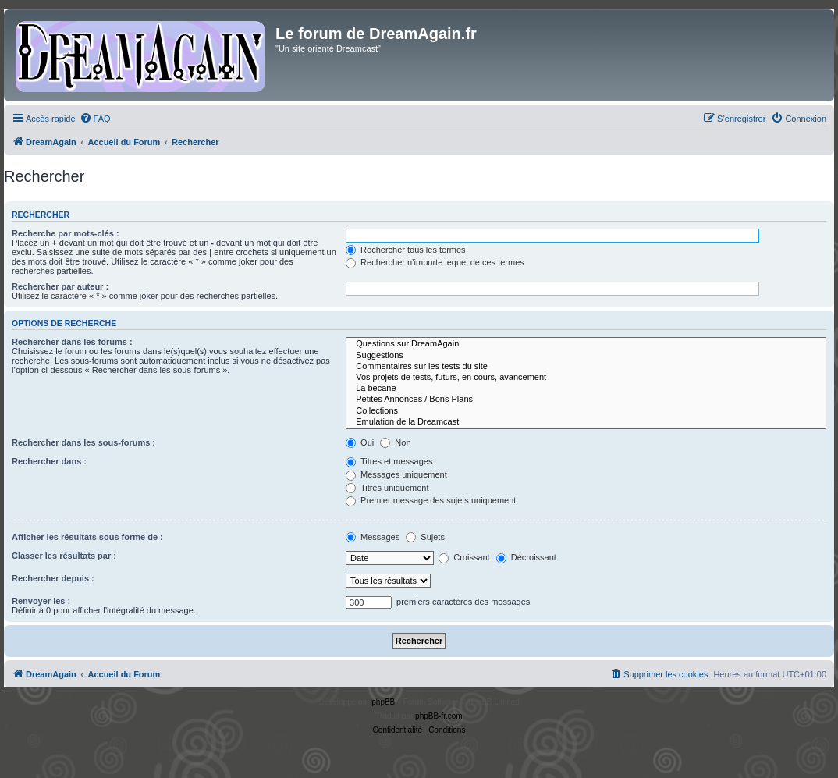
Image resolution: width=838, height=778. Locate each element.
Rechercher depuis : (53, 578)
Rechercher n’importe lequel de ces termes (435, 262)
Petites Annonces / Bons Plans (586, 399)
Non (395, 442)
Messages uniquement (396, 474)
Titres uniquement (387, 487)
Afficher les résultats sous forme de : (87, 537)
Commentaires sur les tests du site (586, 366)
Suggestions (586, 355)
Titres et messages (389, 461)
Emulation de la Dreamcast (586, 422)
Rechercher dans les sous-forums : (83, 442)
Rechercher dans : (49, 461)
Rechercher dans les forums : (72, 341)
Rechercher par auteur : (60, 286)
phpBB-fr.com (439, 716)
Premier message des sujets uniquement (431, 500)
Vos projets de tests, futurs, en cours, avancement (586, 377)
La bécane (586, 388)
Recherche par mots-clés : (65, 233)
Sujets (425, 537)
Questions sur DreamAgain (586, 344)
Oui (360, 442)
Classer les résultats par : (64, 555)
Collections (586, 411)
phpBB (383, 702)
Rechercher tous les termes (406, 249)
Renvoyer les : (41, 601)
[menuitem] (95, 118)
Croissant (464, 557)
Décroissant (526, 557)
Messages (372, 537)
